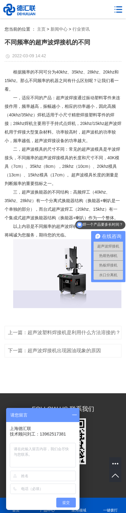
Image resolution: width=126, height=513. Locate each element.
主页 (41, 29)
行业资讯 (81, 29)
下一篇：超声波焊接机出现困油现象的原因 (54, 350)
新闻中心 (59, 29)
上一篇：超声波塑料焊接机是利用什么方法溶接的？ (64, 332)
